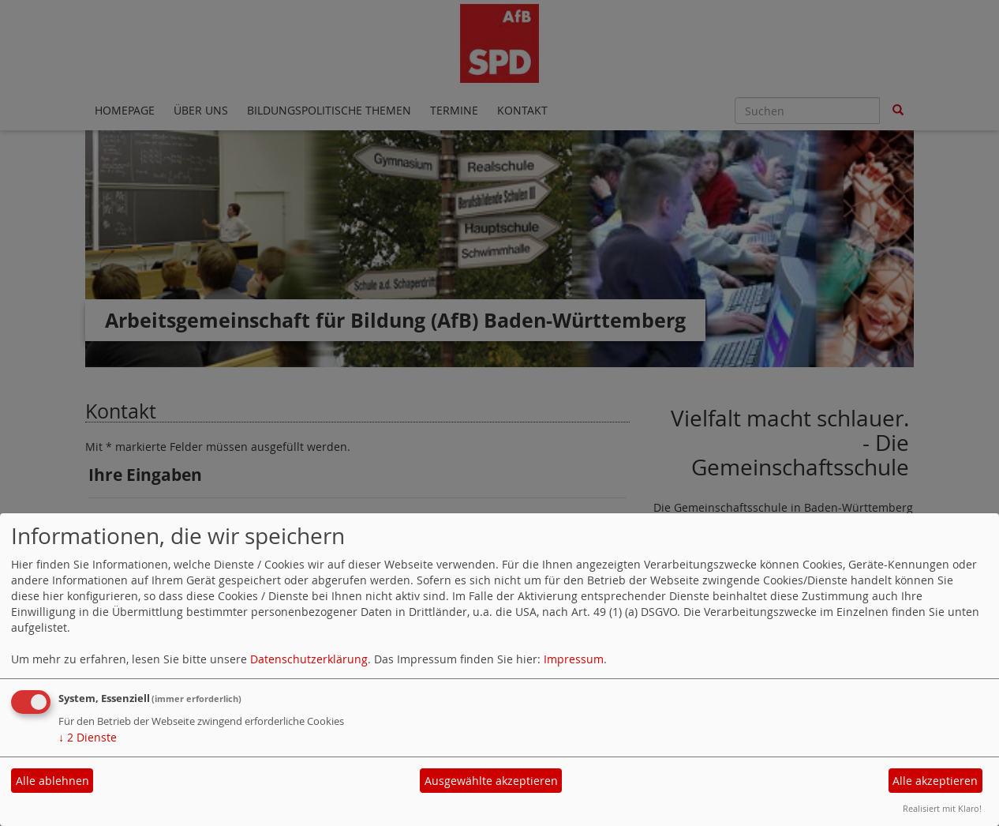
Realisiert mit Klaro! (942, 808)
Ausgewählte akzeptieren (491, 780)
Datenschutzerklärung (309, 658)
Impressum (574, 658)
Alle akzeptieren (935, 780)
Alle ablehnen (52, 780)
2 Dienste (87, 737)
